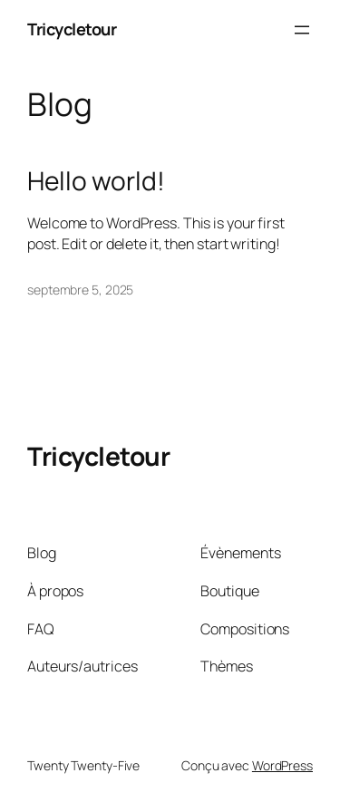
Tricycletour (71, 29)
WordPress (282, 765)
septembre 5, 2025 (80, 289)
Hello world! (96, 181)
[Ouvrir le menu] (302, 30)
